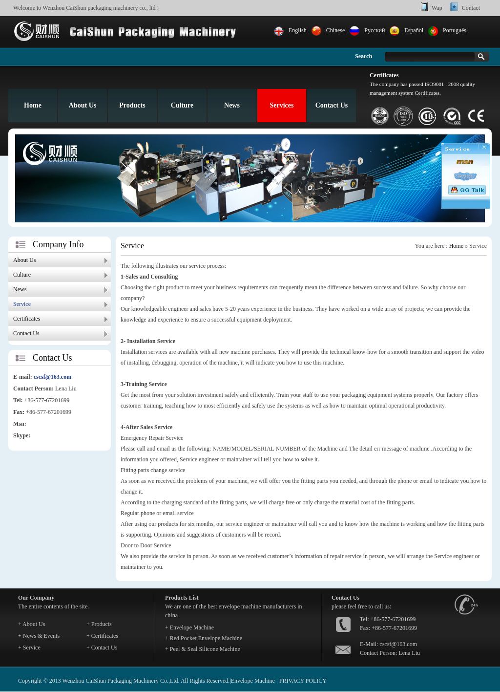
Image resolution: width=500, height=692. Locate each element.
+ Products (99, 624)
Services (282, 105)
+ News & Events (39, 635)
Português (454, 30)
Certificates (26, 318)
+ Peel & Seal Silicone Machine (202, 649)
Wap (437, 7)
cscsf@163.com (52, 376)
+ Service (29, 647)
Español (413, 30)
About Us (82, 105)
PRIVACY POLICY (303, 680)
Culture (182, 105)
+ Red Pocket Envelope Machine (203, 638)
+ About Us (31, 624)
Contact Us (331, 105)
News (232, 105)
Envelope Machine (253, 680)
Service (22, 304)
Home (33, 105)
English (298, 30)
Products (132, 105)
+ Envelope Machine (189, 627)
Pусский (374, 30)
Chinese (335, 30)
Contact (471, 7)
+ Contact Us (101, 647)
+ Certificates (102, 635)
